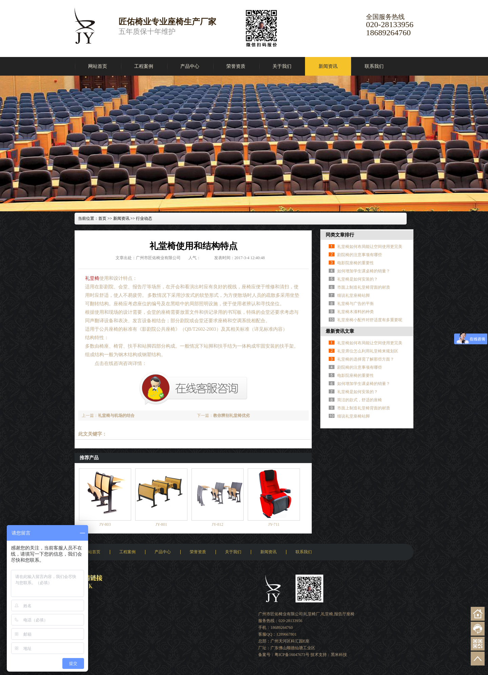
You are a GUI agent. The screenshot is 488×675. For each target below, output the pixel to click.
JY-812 (217, 524)
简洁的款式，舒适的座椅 (359, 400)
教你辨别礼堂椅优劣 (231, 415)
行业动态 (144, 218)
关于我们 (281, 66)
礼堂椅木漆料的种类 (355, 311)
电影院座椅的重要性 (355, 263)
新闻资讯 (328, 66)
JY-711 (274, 524)
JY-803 (105, 524)
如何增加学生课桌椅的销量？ (363, 271)
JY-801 (161, 524)
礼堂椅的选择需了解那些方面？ (365, 359)
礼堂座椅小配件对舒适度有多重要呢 (369, 319)
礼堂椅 (92, 278)
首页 (102, 218)
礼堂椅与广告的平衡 (355, 303)
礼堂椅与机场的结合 (116, 415)
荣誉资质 (235, 66)
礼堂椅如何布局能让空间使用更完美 (369, 246)
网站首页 (97, 66)
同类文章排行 (340, 234)
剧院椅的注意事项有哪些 (359, 254)
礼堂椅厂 (312, 614)
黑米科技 (339, 654)
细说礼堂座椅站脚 (353, 295)
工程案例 (143, 66)
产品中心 (189, 66)
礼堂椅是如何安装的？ (357, 279)
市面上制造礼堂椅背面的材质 (363, 287)
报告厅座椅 (344, 614)
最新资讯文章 (340, 331)
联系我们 (374, 66)
